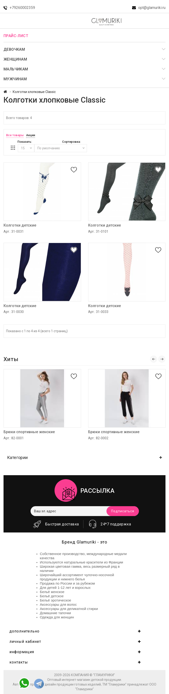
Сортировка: (71, 141)
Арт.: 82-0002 (98, 438)
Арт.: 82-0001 (14, 438)
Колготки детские (20, 225)
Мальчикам (16, 69)
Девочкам (14, 49)
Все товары (15, 135)
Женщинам (15, 59)
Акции (30, 135)
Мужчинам (15, 79)
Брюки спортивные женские (29, 432)
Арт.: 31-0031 (14, 231)
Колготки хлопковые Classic (34, 92)
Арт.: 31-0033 (98, 312)
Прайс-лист (16, 36)
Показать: (24, 141)
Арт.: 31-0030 (14, 312)
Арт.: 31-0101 (98, 231)
